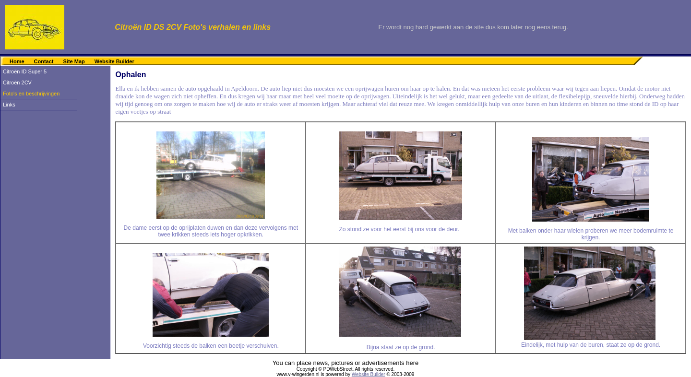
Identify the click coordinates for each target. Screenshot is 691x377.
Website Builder (114, 61)
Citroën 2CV (17, 82)
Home (17, 61)
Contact (44, 61)
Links (9, 104)
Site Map (74, 61)
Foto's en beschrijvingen (31, 93)
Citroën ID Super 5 (25, 71)
